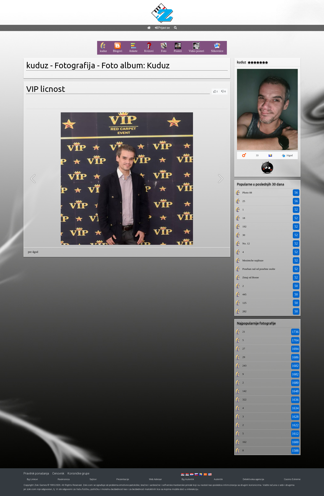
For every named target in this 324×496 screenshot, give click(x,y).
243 (244, 365)
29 (243, 357)
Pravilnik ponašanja (36, 473)
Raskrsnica (64, 479)
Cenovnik (58, 473)
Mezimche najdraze (252, 260)
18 (243, 218)
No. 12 (246, 243)
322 (244, 399)
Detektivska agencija (253, 479)
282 (244, 311)
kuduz (37, 65)
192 (244, 226)
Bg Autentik (188, 479)
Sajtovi (93, 479)
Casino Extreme (292, 479)
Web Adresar (155, 479)
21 (243, 331)
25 (243, 201)
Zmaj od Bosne (250, 277)
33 (257, 155)
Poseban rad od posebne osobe (258, 268)
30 (243, 235)
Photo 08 (247, 192)
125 (244, 302)
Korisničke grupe (78, 473)
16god (287, 155)
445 (244, 294)
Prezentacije (122, 479)
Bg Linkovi (32, 479)
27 (243, 348)
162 (244, 441)
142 (244, 391)
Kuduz (158, 65)
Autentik (218, 479)
